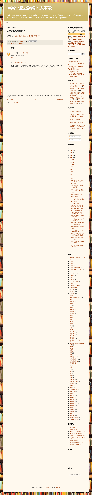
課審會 (71, 407)
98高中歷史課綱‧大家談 (29, 8)
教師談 (16, 43)
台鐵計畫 (72, 301)
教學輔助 (72, 367)
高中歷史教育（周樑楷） (76, 433)
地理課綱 (72, 311)
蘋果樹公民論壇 (74, 419)
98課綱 (12, 43)
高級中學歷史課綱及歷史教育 (77, 431)
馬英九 (71, 330)
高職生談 (72, 334)
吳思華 (71, 315)
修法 (71, 326)
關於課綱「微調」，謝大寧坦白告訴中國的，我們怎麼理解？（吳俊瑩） (77, 85)
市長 (71, 305)
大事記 (71, 277)
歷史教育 (72, 409)
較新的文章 (10, 99)
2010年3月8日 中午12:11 (21, 63)
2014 (71, 150)
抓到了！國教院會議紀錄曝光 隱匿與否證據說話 (77, 102)
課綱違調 (72, 405)
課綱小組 (21, 43)
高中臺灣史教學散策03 (76, 111)
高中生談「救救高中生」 (77, 199)
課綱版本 (72, 399)
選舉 (71, 413)
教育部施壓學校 (74, 361)
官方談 (71, 320)
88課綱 (71, 261)
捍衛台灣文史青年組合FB (76, 442)
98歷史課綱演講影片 (76, 213)
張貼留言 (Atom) (15, 102)
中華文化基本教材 (74, 285)
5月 (72, 174)
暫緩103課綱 (73, 391)
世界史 (71, 299)
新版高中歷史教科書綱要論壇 (77, 435)
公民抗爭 (72, 289)
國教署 (71, 349)
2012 (71, 153)
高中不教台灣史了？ (76, 183)
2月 (72, 249)
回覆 (12, 57)
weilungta (13, 53)
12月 (72, 159)
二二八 (71, 271)
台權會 (71, 303)
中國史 (71, 283)
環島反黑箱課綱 (74, 417)
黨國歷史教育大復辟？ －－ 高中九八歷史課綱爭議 (78, 191)
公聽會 (71, 295)
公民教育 (72, 291)
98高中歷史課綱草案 (74, 61)
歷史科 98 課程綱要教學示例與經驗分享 (25, 37)
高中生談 (72, 332)
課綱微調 (72, 401)
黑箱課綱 (72, 379)
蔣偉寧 (71, 393)
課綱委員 (72, 397)
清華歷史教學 (73, 429)
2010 (71, 157)
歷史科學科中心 (74, 427)
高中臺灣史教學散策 (75, 119)
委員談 (71, 317)
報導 (71, 373)
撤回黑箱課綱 (73, 389)
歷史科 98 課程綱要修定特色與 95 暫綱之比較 (27, 35)
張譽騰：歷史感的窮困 (77, 181)
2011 (71, 155)
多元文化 (72, 313)
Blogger (58, 487)
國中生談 (72, 336)
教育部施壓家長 (74, 359)
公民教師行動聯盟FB (75, 444)
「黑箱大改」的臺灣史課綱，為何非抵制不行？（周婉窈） (77, 115)
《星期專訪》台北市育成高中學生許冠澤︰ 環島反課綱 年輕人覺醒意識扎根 (77, 94)
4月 (72, 176)
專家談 (71, 351)
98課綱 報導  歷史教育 (75, 267)
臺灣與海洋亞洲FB (74, 440)
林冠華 (71, 322)
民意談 (71, 307)
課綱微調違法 (73, 403)
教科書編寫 (73, 363)
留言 (71, 139)
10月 (72, 164)
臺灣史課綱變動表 (77, 39)
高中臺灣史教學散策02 (77, 194)
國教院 (71, 347)
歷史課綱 (72, 411)
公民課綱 (72, 293)
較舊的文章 (60, 99)
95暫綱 (71, 263)
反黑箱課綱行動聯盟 (75, 297)
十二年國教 (73, 273)
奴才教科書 (74, 201)
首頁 (7, 22)
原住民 (71, 328)
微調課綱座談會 (74, 381)
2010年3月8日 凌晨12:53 (24, 53)
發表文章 (72, 136)
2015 (71, 148)
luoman (47, 487)
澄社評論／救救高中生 (77, 206)
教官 (71, 353)
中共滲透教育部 (74, 281)
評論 (71, 375)
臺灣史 (71, 387)
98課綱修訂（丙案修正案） (76, 73)
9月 (72, 167)
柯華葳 (71, 324)
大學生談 (72, 279)
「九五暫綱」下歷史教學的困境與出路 (77, 231)
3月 (72, 179)
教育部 (71, 355)
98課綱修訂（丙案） (74, 71)
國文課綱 (72, 338)
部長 (71, 371)
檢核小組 (72, 415)
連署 (71, 369)
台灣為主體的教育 (76, 196)
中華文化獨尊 (73, 287)
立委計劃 (72, 309)
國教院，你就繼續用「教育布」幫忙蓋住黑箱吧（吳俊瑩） (77, 98)
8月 (72, 169)
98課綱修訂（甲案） (74, 69)
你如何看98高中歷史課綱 (76, 122)
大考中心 (72, 275)
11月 (72, 162)
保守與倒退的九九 (76, 203)
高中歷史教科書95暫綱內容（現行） (77, 219)
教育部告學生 (73, 357)
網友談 (71, 385)
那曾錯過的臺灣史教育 (77, 208)
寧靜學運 (72, 383)
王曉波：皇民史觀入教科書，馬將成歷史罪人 (77, 234)
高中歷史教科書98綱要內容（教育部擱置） (77, 223)
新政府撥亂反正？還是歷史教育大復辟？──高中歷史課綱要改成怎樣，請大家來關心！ (77, 127)
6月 (72, 171)
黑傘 (71, 377)
